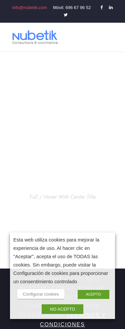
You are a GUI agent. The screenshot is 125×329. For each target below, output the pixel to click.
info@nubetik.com (29, 7)
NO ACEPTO (62, 309)
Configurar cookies (41, 294)
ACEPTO (93, 294)
